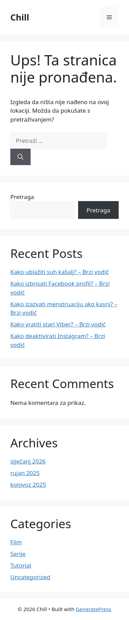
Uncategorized (30, 577)
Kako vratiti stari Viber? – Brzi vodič (58, 324)
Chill (19, 17)
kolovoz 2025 (28, 484)
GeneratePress (93, 609)
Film (16, 542)
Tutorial (20, 565)
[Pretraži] (20, 157)
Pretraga (22, 197)
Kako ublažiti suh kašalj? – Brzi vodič (59, 272)
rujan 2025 (25, 473)
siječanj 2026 (27, 461)
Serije (17, 554)
